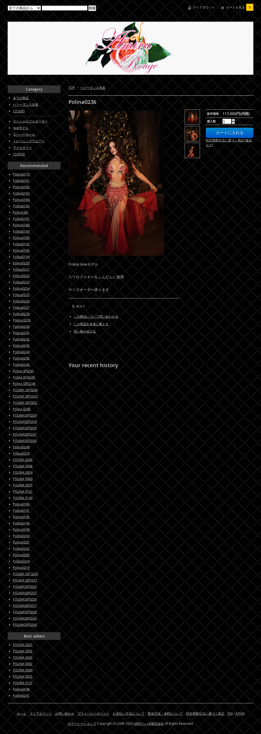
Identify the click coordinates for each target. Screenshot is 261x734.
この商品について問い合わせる (96, 316)
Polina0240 (21, 326)
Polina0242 (21, 339)
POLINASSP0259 (25, 428)
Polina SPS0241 (24, 377)
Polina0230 (21, 263)
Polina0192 (21, 244)
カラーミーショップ (82, 723)
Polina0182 (21, 187)
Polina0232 (21, 276)
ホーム (21, 713)
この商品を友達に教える (91, 324)
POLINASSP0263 (25, 440)
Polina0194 (21, 257)
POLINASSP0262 (25, 618)
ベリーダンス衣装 (92, 87)
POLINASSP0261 (25, 434)
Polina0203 (21, 555)
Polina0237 (21, 307)
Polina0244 (21, 352)
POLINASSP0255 (25, 593)
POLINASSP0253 (25, 586)
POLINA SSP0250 (25, 396)
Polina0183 (21, 193)
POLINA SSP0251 (25, 580)
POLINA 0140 (22, 498)
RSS (230, 713)
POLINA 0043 (22, 657)
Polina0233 (21, 282)
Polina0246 (21, 364)
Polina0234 (21, 288)
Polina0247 (21, 695)
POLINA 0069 (22, 479)
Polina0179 (21, 174)
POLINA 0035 (22, 651)
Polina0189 (21, 231)
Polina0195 (21, 517)
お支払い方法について (129, 713)
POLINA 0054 (22, 472)
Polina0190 (21, 238)
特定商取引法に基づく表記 (205, 713)
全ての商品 (21, 98)
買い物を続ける (85, 331)
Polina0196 (21, 523)
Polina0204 (21, 561)
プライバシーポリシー (93, 713)
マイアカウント (204, 7)
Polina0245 (21, 358)
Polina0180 (21, 504)
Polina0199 (21, 529)
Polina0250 (21, 453)
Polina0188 (21, 225)
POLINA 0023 (22, 645)
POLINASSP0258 (25, 421)
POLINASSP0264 (25, 624)
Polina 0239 (21, 320)
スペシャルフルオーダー (30, 121)
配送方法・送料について (165, 713)
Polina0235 (21, 295)
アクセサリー (22, 147)
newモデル (21, 128)
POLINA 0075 (22, 485)
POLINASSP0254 (25, 415)
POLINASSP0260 (25, 612)
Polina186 (20, 212)
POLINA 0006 (22, 460)
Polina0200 (21, 536)
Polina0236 (21, 301)
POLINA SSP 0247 (25, 574)
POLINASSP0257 (25, 605)
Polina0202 (21, 548)
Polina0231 (21, 269)
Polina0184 (21, 199)
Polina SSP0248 (24, 383)
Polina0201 (21, 542)
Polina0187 (21, 218)
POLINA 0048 (22, 466)
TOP (71, 87)
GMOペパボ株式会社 (149, 723)
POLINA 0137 (22, 491)
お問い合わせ (64, 713)
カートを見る (239, 7)
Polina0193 (21, 250)
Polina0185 (21, 206)
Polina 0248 (21, 409)
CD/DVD (19, 154)
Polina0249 (21, 447)
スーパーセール (24, 134)
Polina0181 (21, 180)
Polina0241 (21, 333)
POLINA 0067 (22, 664)
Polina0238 (21, 314)
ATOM (240, 713)
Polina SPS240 (23, 371)
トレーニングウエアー (29, 141)
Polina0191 (21, 510)
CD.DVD (19, 111)
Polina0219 (21, 567)
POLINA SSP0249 (25, 390)
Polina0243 (21, 345)
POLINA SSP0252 (25, 402)
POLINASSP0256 (25, 599)
